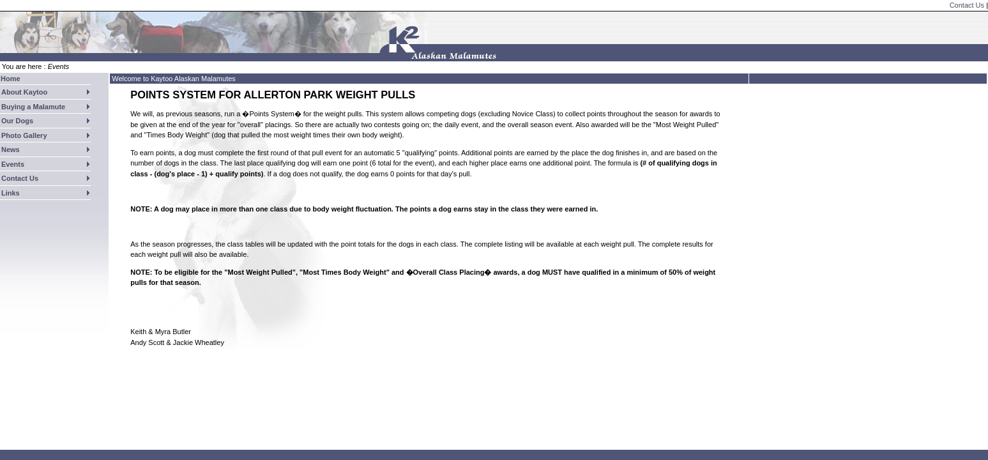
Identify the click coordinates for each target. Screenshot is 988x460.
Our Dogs (17, 121)
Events (12, 164)
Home (10, 78)
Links (10, 193)
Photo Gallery (24, 135)
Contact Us (967, 5)
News (10, 149)
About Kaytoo (24, 92)
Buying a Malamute (33, 107)
